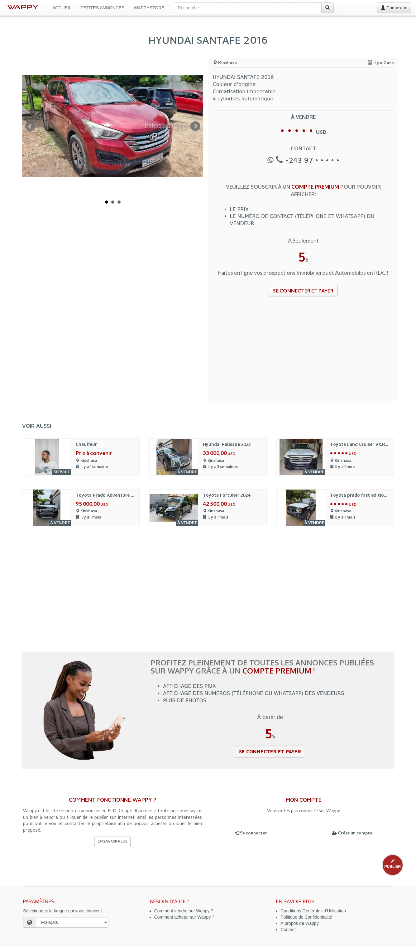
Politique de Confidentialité (306, 917)
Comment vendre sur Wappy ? (183, 910)
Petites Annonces (103, 7)
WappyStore (149, 7)
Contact (287, 929)
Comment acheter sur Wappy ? (184, 917)
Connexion (394, 7)
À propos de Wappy (299, 923)
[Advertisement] (303, 352)
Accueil (61, 7)
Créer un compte (352, 832)
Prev (30, 126)
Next (195, 126)
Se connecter (251, 832)
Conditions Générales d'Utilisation (313, 910)
